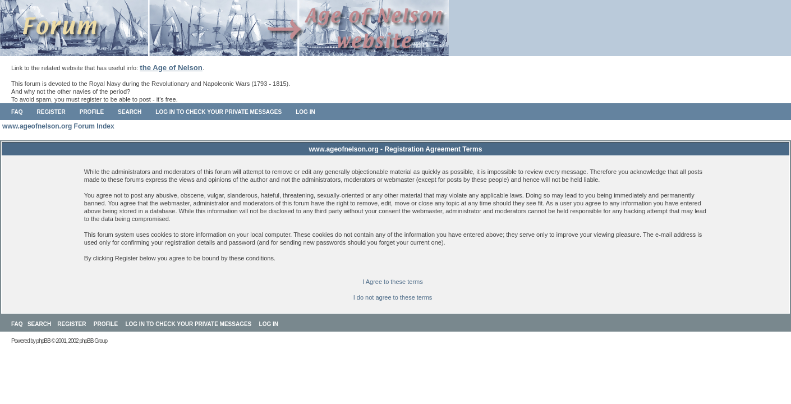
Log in (305, 112)
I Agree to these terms (392, 281)
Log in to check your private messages (218, 112)
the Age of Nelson (171, 67)
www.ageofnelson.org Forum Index (58, 126)
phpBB (43, 341)
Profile (92, 112)
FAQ (17, 112)
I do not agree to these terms (393, 297)
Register (51, 112)
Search (129, 112)
